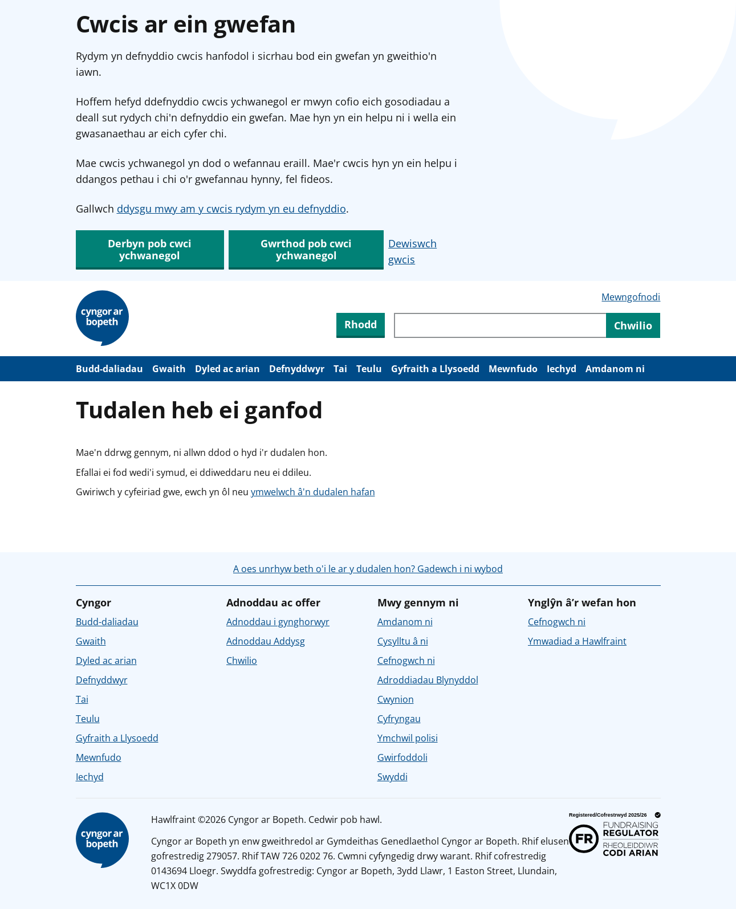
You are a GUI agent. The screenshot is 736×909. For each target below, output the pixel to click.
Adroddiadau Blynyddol (427, 680)
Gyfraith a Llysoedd (435, 368)
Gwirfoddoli (402, 757)
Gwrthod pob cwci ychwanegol (306, 249)
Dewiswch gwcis (412, 251)
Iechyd (561, 368)
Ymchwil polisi (407, 738)
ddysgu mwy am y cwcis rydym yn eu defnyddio (231, 208)
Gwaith (169, 368)
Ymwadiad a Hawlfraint (577, 641)
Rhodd (360, 324)
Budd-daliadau (109, 368)
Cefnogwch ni (406, 660)
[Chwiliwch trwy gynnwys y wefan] (500, 325)
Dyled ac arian (227, 368)
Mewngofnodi (630, 297)
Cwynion (395, 699)
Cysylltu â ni (402, 641)
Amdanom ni (615, 368)
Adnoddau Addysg (265, 641)
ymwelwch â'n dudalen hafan (313, 492)
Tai (340, 368)
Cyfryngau (399, 718)
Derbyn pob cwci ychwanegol (150, 249)
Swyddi (392, 777)
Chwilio (241, 660)
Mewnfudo (513, 368)
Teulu (369, 368)
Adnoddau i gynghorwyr (278, 621)
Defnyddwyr (296, 368)
